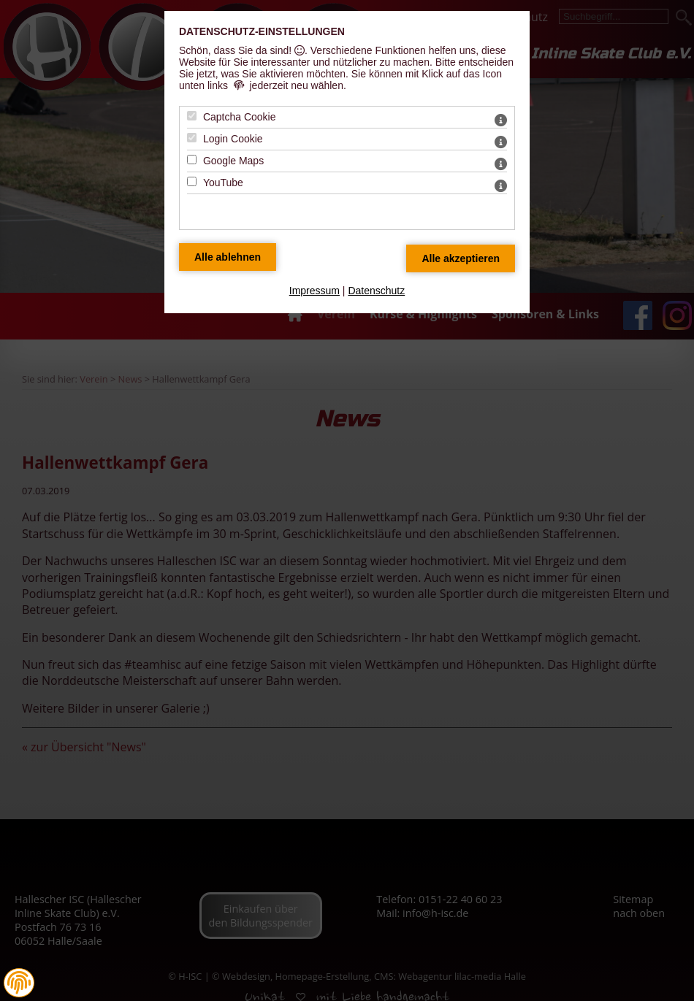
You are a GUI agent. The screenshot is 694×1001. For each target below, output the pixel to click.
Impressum (314, 290)
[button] (19, 982)
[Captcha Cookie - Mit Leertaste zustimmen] (192, 115)
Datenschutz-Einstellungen (262, 31)
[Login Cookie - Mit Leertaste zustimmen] (192, 137)
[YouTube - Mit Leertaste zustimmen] (192, 181)
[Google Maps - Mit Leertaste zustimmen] (192, 159)
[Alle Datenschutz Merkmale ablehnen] (227, 257)
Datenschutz (376, 290)
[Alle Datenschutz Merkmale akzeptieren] (460, 258)
